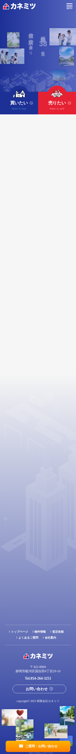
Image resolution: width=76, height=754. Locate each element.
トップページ (19, 631)
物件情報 (40, 631)
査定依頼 (58, 631)
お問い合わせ (37, 689)
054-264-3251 (40, 678)
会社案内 (50, 637)
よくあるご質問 (28, 637)
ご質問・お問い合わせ (41, 746)
